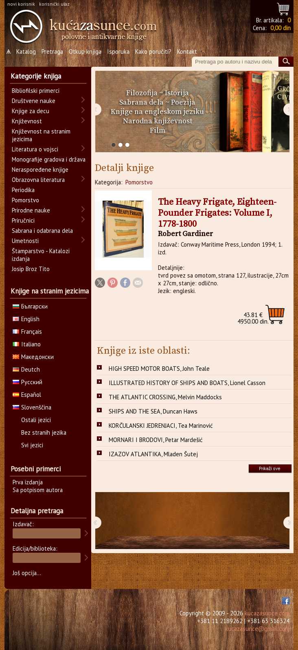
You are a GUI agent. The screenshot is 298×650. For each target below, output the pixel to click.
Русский (27, 382)
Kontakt (187, 51)
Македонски (33, 357)
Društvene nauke (33, 101)
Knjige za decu (30, 111)
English (26, 319)
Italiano (27, 344)
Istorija (177, 93)
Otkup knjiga (85, 51)
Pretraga (52, 51)
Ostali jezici (36, 420)
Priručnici (23, 220)
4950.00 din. (253, 318)
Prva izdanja (28, 482)
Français (27, 331)
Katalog (26, 51)
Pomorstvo (139, 182)
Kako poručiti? (153, 51)
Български (30, 306)
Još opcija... (27, 573)
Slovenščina (32, 407)
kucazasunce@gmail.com (257, 628)
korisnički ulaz (54, 4)
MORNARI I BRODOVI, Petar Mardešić (156, 440)
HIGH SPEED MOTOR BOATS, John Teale (159, 368)
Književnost (27, 121)
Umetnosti (25, 241)
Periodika (23, 190)
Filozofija (142, 93)
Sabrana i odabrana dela (42, 230)
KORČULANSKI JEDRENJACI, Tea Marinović (161, 425)
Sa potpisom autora (38, 490)
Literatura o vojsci (35, 149)
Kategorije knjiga (36, 76)
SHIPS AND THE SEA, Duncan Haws (153, 411)
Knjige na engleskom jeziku (157, 111)
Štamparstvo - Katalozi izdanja (41, 255)
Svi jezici (32, 445)
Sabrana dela (141, 102)
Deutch (26, 369)
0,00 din (280, 28)
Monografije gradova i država (48, 159)
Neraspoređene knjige (40, 169)
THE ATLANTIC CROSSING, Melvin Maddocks (165, 397)
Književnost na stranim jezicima (41, 135)
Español (27, 394)
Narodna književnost (157, 121)
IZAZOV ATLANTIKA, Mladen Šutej (153, 454)
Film (157, 130)
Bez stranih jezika (43, 432)
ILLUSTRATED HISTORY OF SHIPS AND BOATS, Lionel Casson (187, 383)
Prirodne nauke (31, 210)
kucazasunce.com (267, 613)
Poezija (183, 102)
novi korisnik (21, 4)
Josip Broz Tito (31, 269)
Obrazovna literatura (38, 180)
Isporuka (118, 51)
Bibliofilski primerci (35, 90)
